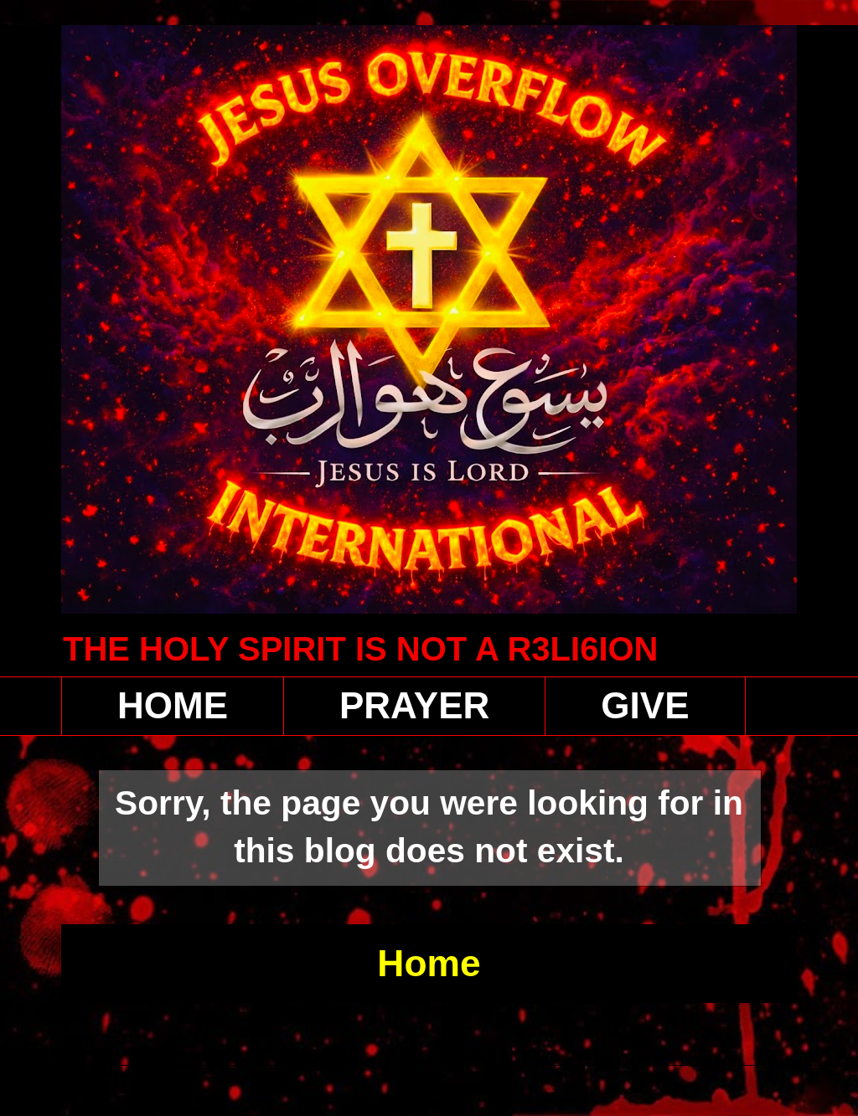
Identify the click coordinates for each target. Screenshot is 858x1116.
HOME (172, 705)
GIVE (645, 705)
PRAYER (414, 705)
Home (428, 963)
